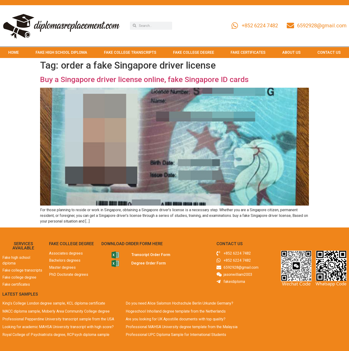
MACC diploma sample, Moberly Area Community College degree (56, 311)
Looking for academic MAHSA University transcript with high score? (58, 327)
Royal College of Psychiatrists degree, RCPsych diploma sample (55, 334)
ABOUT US (291, 52)
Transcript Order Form (150, 254)
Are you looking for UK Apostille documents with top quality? (175, 319)
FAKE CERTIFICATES (248, 52)
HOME (13, 52)
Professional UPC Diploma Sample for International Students (176, 334)
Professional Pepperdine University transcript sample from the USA (58, 319)
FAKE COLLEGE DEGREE (193, 52)
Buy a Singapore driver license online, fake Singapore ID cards (144, 79)
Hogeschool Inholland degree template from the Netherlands (176, 311)
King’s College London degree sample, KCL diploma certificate (53, 303)
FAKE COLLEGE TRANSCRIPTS (130, 52)
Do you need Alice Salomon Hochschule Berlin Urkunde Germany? (179, 303)
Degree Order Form (148, 263)
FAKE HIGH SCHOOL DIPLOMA (61, 52)
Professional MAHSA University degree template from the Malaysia (181, 327)
